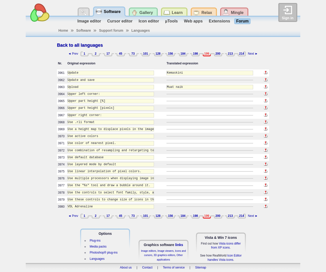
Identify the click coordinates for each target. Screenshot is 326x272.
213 (230, 53)
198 (195, 53)
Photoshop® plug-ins (104, 252)
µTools (171, 21)
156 (170, 53)
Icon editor (149, 21)
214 (241, 53)
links (179, 245)
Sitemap (200, 267)
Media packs (98, 246)
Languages (140, 30)
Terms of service (174, 267)
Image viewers (165, 251)
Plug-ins (95, 240)
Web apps (193, 21)
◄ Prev (73, 53)
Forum (242, 21)
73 (133, 53)
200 (217, 53)
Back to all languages (80, 45)
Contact (147, 267)
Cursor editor (120, 21)
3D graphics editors (164, 255)
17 (108, 53)
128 (158, 53)
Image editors (148, 251)
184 (182, 53)
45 (120, 53)
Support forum (111, 30)
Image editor (89, 21)
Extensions (219, 21)
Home (63, 30)
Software (83, 30)
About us (126, 267)
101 (145, 53)
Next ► (253, 53)
